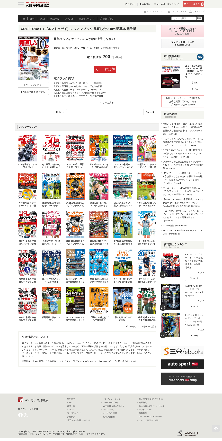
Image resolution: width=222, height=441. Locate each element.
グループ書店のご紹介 (149, 420)
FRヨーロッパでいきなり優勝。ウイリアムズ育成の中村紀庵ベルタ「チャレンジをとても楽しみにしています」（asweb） (183, 142)
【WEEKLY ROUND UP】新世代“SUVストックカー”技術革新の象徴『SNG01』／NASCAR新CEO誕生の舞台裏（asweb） (183, 202)
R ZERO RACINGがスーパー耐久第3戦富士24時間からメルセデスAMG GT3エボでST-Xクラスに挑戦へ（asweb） (183, 153)
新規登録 (145, 4)
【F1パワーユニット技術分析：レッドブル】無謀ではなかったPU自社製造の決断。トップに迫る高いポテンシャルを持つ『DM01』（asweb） (183, 178)
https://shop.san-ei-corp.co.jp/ (96, 361)
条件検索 (71, 416)
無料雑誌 (71, 399)
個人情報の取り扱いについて (152, 406)
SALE (42, 18)
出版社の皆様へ (146, 409)
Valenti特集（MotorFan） (175, 225)
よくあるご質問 (110, 413)
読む (195, 82)
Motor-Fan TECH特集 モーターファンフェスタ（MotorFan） (183, 232)
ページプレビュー (33, 84)
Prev (148, 112)
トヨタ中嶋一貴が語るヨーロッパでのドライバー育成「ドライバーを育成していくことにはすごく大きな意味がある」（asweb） (183, 215)
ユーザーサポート (175, 11)
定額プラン (107, 18)
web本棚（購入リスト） (167, 4)
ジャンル (69, 18)
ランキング (87, 18)
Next (61, 112)
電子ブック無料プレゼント (79, 420)
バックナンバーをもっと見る (141, 326)
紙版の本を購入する (33, 92)
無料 (32, 18)
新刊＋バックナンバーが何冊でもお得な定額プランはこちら (183, 101)
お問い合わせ (109, 416)
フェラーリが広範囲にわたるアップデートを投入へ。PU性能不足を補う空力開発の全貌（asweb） (183, 165)
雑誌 (54, 18)
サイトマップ (195, 11)
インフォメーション (152, 11)
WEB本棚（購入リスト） (114, 406)
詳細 (195, 89)
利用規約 (143, 402)
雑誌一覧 (71, 406)
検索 (199, 18)
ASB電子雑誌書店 (36, 400)
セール (70, 402)
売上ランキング (74, 413)
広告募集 (143, 413)
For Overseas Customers (150, 416)
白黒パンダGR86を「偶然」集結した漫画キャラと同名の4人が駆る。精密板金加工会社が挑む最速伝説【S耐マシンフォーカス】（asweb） (183, 128)
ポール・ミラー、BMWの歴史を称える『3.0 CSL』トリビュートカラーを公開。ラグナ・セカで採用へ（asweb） (183, 191)
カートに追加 (105, 69)
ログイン (130, 4)
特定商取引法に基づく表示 (151, 399)
